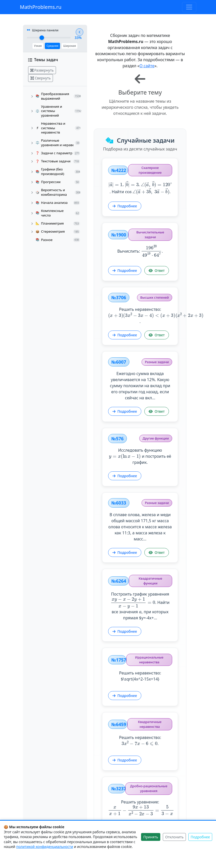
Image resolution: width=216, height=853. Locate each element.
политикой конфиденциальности (44, 846)
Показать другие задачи (137, 814)
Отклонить (174, 837)
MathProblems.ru (41, 7)
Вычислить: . (137, 235)
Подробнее (113, 191)
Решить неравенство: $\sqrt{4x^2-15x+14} (138, 639)
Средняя (46, 46)
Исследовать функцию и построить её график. (137, 432)
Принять (150, 837)
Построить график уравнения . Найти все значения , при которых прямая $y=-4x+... (137, 573)
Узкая (31, 46)
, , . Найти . (137, 173)
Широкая (63, 46)
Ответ (145, 253)
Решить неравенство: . (137, 299)
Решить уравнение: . (137, 771)
